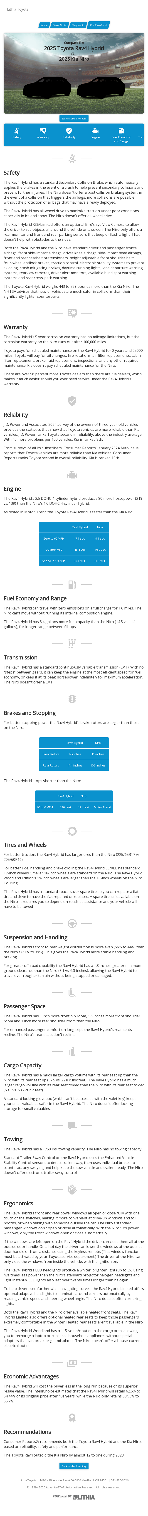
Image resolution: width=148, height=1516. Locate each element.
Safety (16, 133)
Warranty (43, 133)
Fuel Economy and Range (121, 135)
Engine (95, 133)
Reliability (69, 133)
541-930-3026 (119, 1480)
